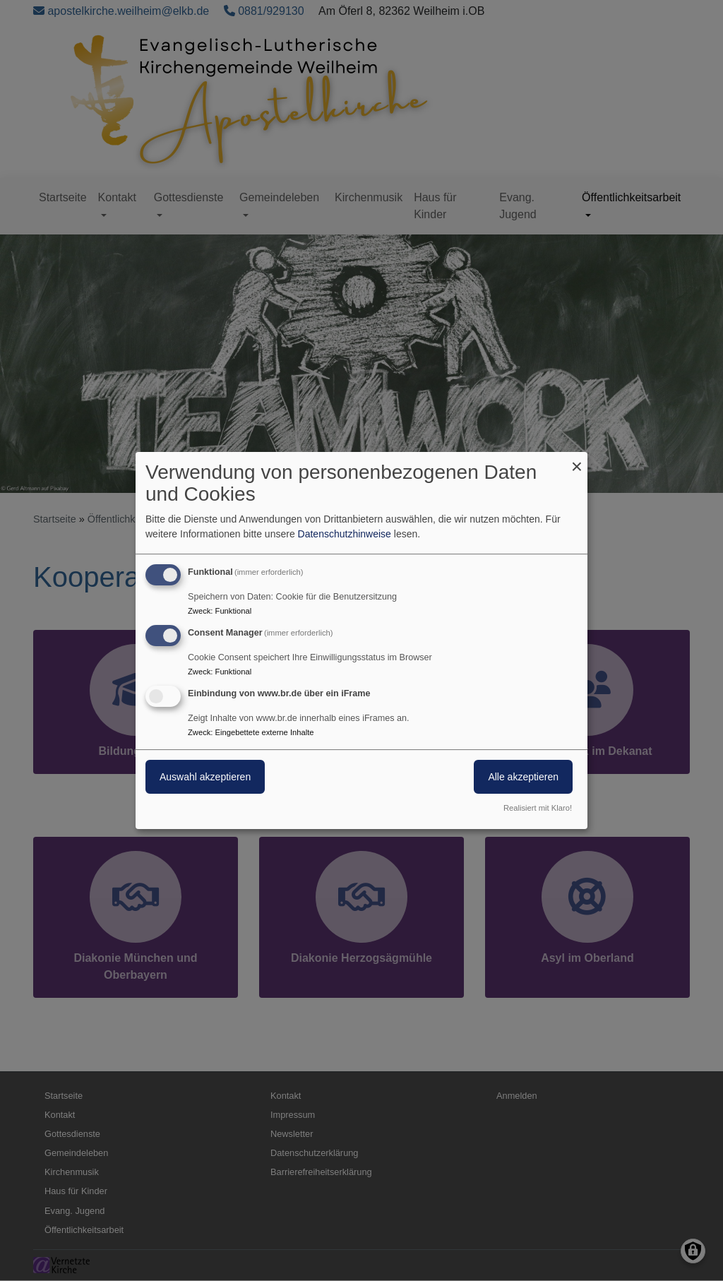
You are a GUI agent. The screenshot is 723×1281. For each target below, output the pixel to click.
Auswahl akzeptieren (205, 776)
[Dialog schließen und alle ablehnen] (576, 461)
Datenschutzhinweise (344, 534)
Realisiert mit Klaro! (537, 808)
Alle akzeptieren (523, 776)
